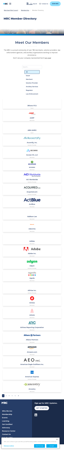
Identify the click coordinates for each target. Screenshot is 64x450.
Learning (5, 421)
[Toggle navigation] (10, 3)
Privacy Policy (37, 447)
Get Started (41, 408)
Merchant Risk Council (11, 10)
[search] (34, 3)
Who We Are (7, 411)
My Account (28, 3)
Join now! (48, 58)
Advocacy (6, 428)
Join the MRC (7, 438)
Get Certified (7, 424)
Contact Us (6, 434)
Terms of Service (27, 447)
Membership (25, 10)
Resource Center (8, 431)
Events (5, 418)
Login (4, 441)
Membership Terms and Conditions (50, 447)
